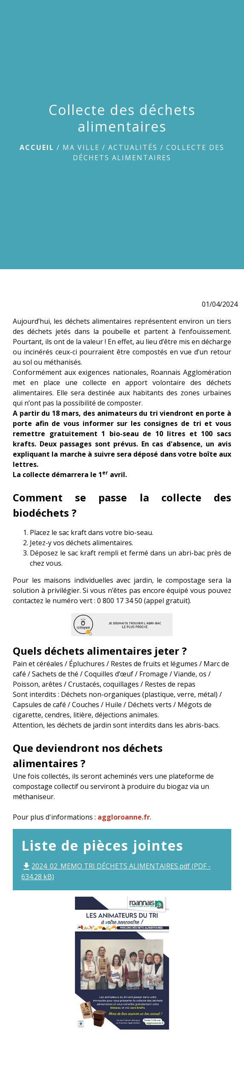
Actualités (133, 147)
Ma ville (81, 147)
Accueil (37, 147)
